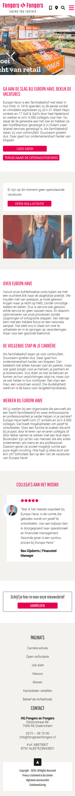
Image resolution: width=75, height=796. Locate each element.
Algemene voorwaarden (37, 780)
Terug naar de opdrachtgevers (31, 158)
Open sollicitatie (29, 204)
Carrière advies (37, 648)
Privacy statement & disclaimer (37, 775)
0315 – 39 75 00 (37, 733)
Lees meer (25, 149)
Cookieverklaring (37, 784)
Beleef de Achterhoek (37, 699)
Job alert (37, 665)
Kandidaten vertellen (37, 690)
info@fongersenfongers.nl (37, 737)
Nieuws (37, 673)
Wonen (37, 682)
